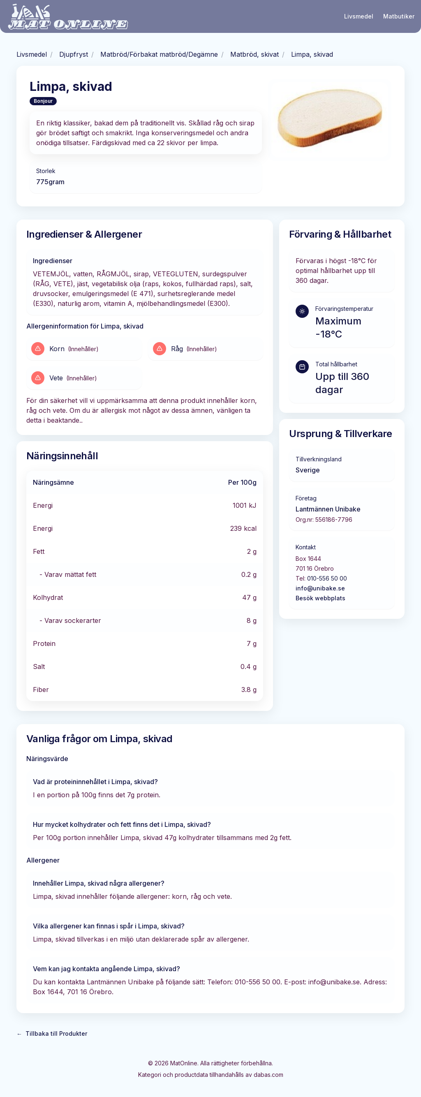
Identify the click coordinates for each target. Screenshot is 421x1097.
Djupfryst (73, 54)
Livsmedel (358, 16)
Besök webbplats (320, 598)
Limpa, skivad (312, 54)
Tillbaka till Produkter (51, 1034)
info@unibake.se (320, 588)
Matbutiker (398, 16)
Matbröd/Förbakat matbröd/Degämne (159, 54)
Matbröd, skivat (254, 54)
